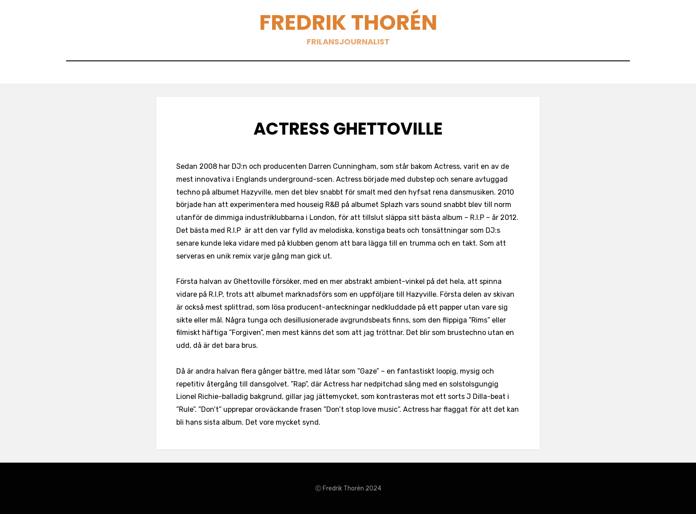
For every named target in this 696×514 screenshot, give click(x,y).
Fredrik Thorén (348, 22)
